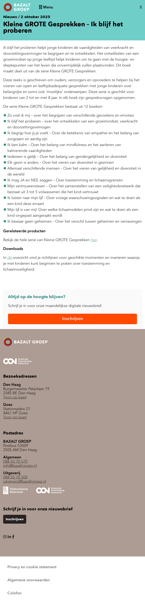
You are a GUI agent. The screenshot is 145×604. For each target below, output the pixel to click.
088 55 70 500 (15, 477)
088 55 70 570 (15, 461)
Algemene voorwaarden (28, 580)
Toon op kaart (15, 397)
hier (94, 240)
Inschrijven (72, 318)
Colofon (14, 593)
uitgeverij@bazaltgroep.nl (24, 481)
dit (10, 257)
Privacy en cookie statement (31, 567)
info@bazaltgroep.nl (20, 465)
